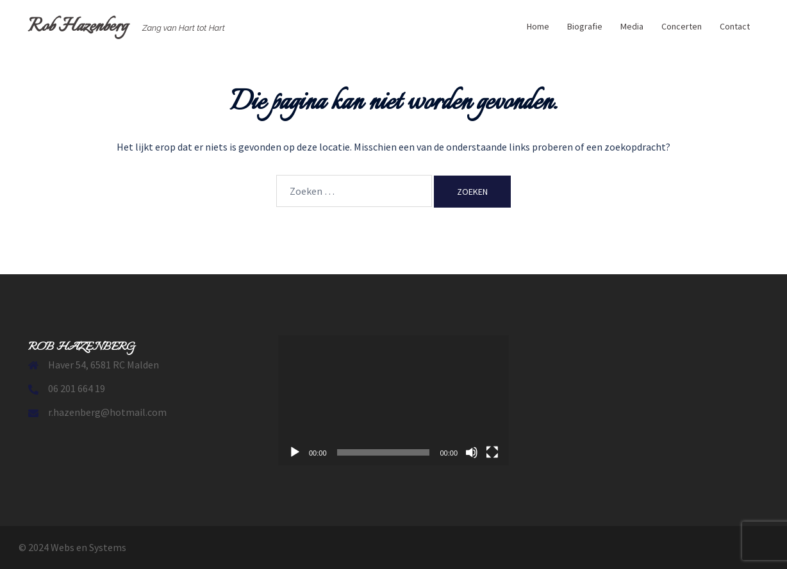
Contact (735, 26)
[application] (393, 400)
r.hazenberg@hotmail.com (107, 412)
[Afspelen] (294, 452)
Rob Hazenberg (78, 26)
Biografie (584, 26)
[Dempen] (471, 452)
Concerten (681, 26)
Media (631, 26)
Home (538, 26)
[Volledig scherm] (492, 452)
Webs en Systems (88, 547)
